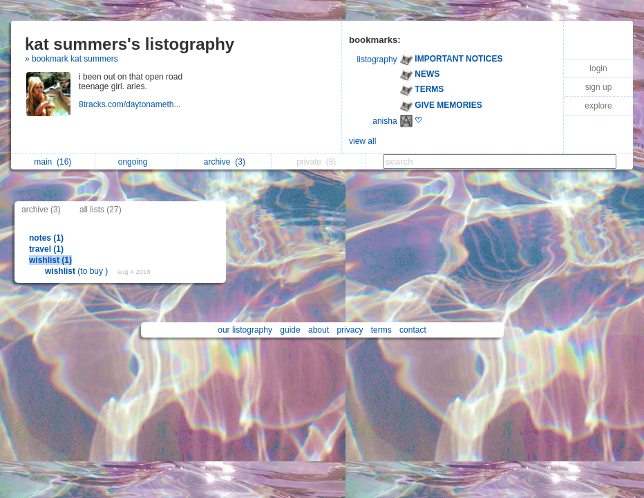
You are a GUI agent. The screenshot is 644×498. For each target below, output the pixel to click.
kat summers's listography (129, 44)
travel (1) (46, 249)
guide (290, 330)
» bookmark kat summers (71, 59)
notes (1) (46, 238)
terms (381, 330)
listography (377, 59)
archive (224, 162)
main (52, 162)
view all (362, 141)
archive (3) (41, 209)
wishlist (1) (50, 260)
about (318, 330)
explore (598, 106)
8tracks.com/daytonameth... (131, 104)
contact (412, 330)
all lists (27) (100, 209)
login (598, 68)
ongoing (136, 162)
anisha (384, 121)
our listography (245, 330)
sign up (598, 87)
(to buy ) (78, 271)
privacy (350, 330)
